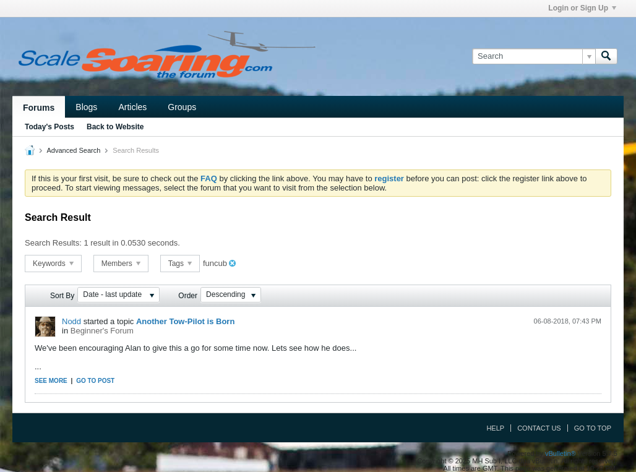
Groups (182, 107)
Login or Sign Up (582, 8)
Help (495, 428)
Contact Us (539, 428)
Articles (132, 107)
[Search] (533, 56)
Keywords (53, 263)
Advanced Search (73, 150)
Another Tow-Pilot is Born (185, 321)
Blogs (86, 107)
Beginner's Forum (102, 330)
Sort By (62, 295)
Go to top (592, 428)
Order (187, 295)
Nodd (71, 321)
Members (120, 263)
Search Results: (53, 242)
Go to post (95, 380)
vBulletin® (560, 453)
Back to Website (115, 126)
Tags (180, 263)
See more (51, 380)
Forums (38, 108)
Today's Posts (49, 126)
